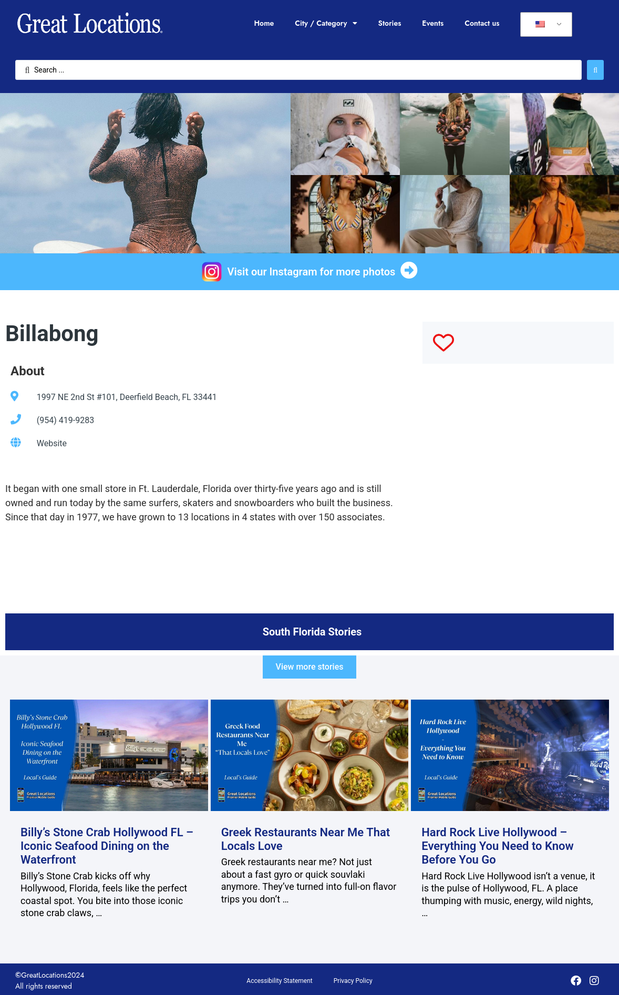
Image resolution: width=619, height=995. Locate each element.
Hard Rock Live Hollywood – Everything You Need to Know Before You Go (497, 846)
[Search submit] (595, 70)
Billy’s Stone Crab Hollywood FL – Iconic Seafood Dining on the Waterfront (106, 846)
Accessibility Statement (279, 980)
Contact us (482, 23)
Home (264, 23)
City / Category (326, 23)
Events (432, 23)
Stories (389, 23)
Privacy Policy (353, 980)
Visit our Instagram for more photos (312, 271)
